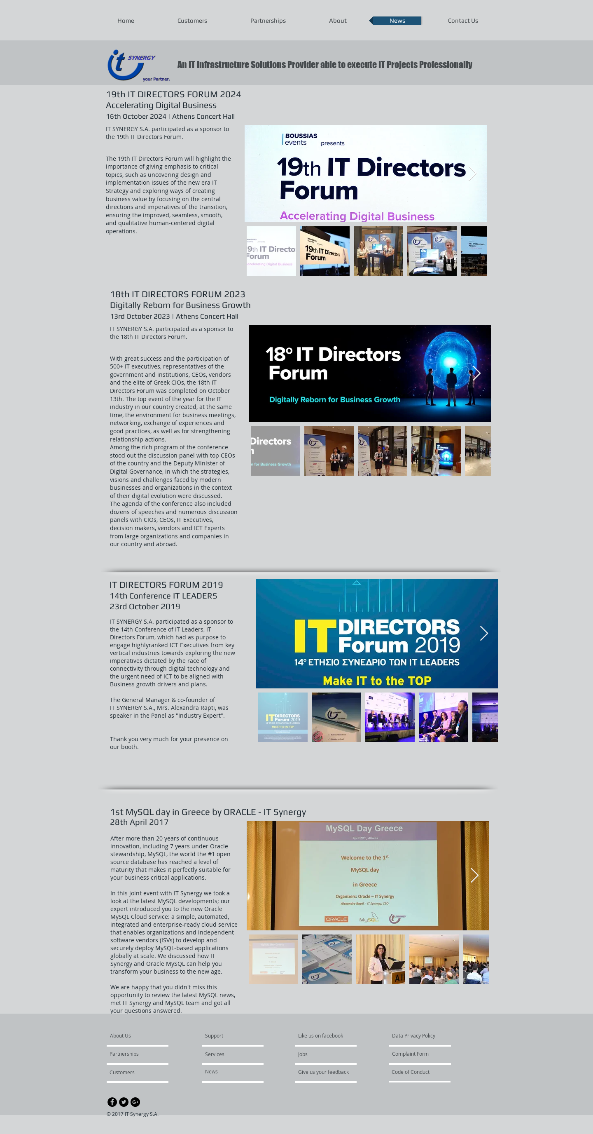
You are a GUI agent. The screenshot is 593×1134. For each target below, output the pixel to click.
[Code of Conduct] (415, 1072)
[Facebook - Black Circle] (112, 1102)
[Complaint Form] (415, 1054)
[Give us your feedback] (327, 1072)
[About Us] (141, 1036)
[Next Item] (472, 174)
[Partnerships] (133, 1054)
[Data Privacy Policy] (415, 1036)
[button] (228, 1054)
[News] (228, 1072)
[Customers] (132, 1072)
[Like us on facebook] (323, 1036)
